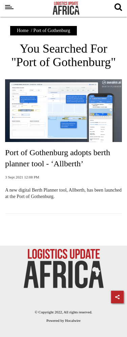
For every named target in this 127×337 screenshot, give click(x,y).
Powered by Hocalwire (63, 320)
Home (22, 30)
